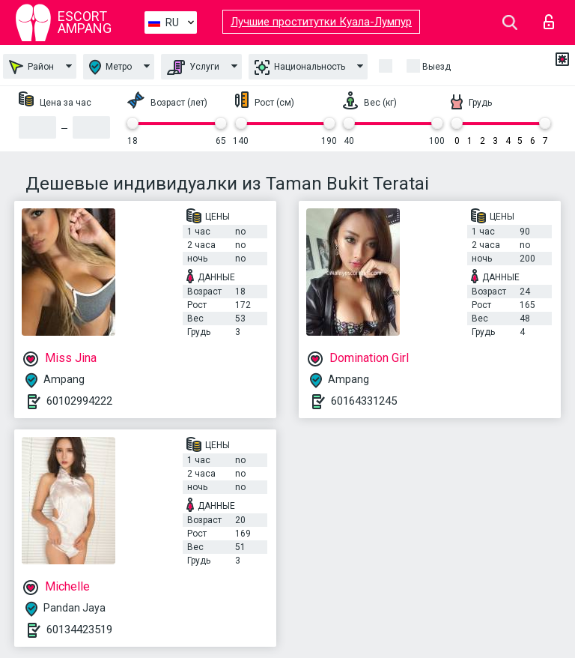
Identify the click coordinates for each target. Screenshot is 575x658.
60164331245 (364, 401)
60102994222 (79, 401)
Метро (110, 67)
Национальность (300, 67)
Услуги (193, 67)
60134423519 (79, 629)
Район (31, 67)
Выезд (436, 66)
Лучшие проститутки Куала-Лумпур (321, 21)
